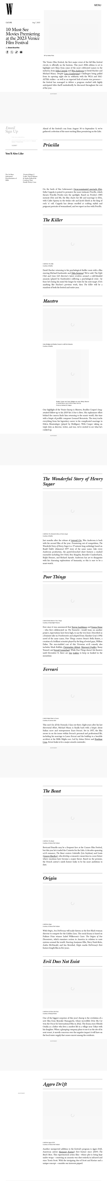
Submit (14, 146)
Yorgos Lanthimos (79, 627)
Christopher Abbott (71, 647)
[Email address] (24, 139)
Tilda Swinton (77, 273)
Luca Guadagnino (71, 73)
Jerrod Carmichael (62, 650)
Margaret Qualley (88, 647)
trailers (76, 653)
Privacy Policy (20, 143)
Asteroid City (76, 540)
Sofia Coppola (61, 70)
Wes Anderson (78, 70)
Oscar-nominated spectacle (88, 189)
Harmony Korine (66, 1152)
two (70, 653)
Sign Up (11, 131)
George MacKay (50, 856)
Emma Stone (96, 627)
